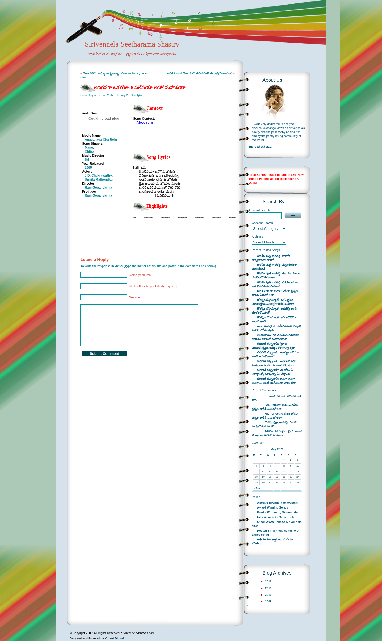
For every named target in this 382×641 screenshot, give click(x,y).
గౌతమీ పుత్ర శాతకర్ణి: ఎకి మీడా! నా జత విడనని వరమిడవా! (275, 284)
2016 (268, 581)
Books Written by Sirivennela (277, 512)
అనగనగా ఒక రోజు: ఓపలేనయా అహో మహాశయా (140, 87)
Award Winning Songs (272, 507)
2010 (268, 594)
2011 (268, 588)
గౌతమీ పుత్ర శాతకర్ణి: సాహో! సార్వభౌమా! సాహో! (271, 257)
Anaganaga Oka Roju (101, 139)
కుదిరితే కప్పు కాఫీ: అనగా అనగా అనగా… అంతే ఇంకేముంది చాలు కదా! (274, 380)
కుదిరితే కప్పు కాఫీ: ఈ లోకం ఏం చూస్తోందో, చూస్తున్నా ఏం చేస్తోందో (273, 372)
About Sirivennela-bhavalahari (278, 502)
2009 (268, 601)
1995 (88, 167)
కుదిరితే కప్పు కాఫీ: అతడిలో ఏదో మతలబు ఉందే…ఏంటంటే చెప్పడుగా (273, 363)
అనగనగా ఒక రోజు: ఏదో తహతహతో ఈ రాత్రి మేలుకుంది (199, 73)
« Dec (257, 488)
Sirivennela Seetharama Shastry (124, 52)
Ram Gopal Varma (98, 187)
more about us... (260, 146)
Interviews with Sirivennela (276, 517)
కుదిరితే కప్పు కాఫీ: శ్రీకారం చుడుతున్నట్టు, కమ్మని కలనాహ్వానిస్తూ (273, 345)
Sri (87, 159)
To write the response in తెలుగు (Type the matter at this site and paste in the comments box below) (148, 266)
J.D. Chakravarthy (98, 175)
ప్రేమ (139, 95)
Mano (89, 147)
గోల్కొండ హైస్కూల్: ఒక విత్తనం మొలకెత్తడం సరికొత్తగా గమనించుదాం (273, 301)
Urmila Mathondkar (99, 179)
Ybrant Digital (114, 638)
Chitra (89, 151)
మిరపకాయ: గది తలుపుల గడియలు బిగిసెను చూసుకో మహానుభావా (275, 336)
